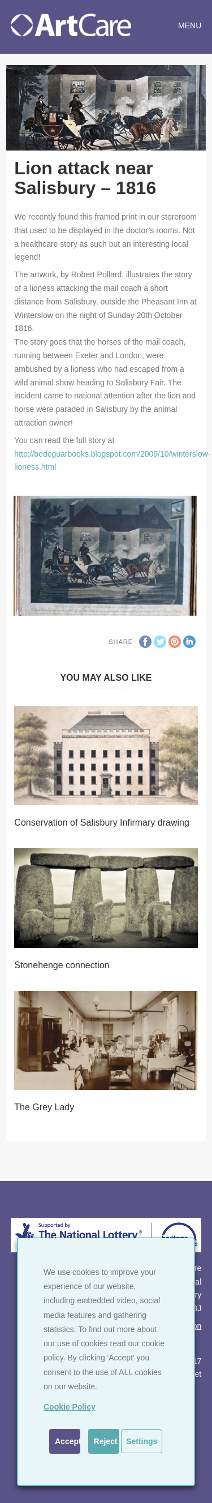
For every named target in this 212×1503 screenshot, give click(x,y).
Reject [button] (106, 1441)
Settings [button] (141, 1441)
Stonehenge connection (61, 965)
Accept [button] (67, 1441)
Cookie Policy (70, 1406)
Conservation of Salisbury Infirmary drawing (101, 822)
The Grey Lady (44, 1107)
